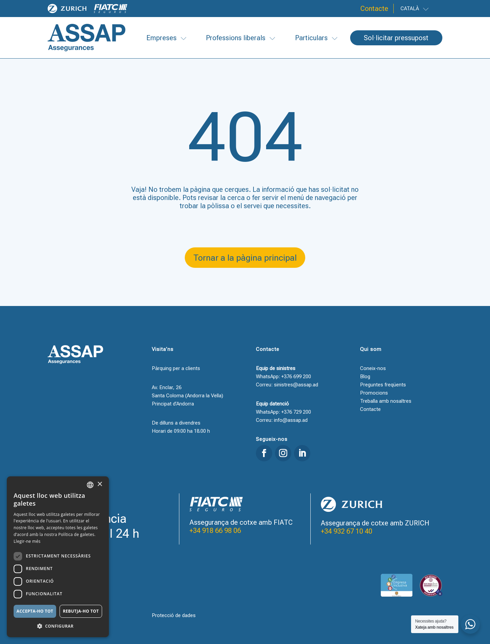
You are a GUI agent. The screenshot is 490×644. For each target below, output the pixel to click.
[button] (58, 626)
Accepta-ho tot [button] (35, 611)
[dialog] (58, 556)
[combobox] (90, 484)
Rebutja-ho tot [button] (81, 611)
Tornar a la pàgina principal (245, 258)
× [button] (99, 484)
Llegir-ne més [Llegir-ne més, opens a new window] (27, 541)
